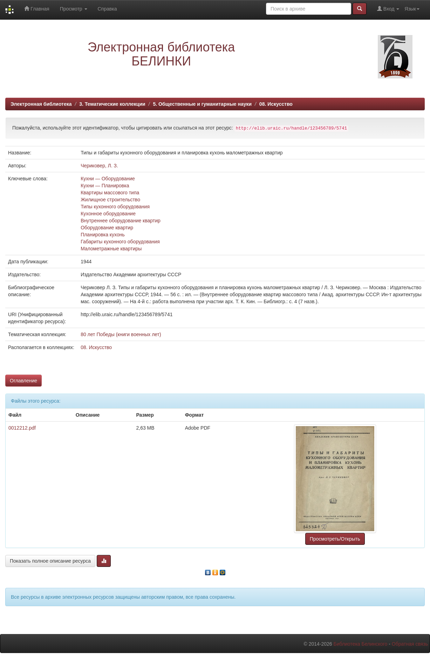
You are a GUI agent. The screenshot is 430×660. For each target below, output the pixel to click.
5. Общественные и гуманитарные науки (202, 104)
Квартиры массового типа (110, 192)
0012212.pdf (22, 428)
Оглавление (23, 380)
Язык (411, 9)
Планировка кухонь (103, 234)
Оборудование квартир (107, 227)
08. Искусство (276, 104)
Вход (388, 9)
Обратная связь (410, 644)
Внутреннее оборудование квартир (121, 220)
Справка (107, 9)
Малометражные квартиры (111, 248)
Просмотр (73, 9)
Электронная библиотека (41, 104)
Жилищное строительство (110, 199)
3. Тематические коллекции (112, 104)
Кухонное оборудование (108, 213)
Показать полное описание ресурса (50, 561)
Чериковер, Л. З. (99, 165)
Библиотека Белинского (360, 644)
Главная (36, 9)
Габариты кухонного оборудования (120, 241)
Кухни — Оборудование (108, 178)
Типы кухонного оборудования (115, 206)
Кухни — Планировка (105, 185)
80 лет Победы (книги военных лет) (121, 334)
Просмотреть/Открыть (335, 539)
